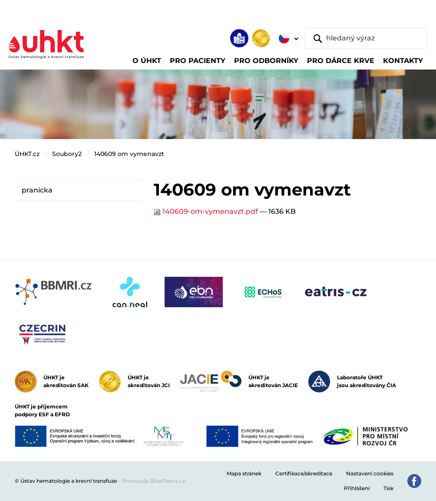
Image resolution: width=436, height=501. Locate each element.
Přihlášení (357, 488)
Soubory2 (67, 154)
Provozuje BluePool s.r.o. (154, 481)
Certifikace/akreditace (303, 473)
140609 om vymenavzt (129, 154)
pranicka (37, 190)
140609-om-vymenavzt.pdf (207, 211)
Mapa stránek (244, 473)
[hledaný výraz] (366, 38)
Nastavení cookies (369, 473)
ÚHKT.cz (27, 154)
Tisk (388, 488)
